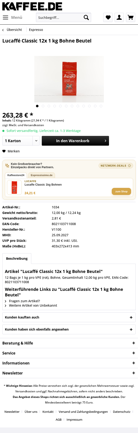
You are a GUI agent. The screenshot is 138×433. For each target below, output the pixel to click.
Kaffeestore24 (15, 175)
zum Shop (121, 191)
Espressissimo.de (42, 175)
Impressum (74, 419)
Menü (12, 17)
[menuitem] (12, 17)
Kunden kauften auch (22, 317)
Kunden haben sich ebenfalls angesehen (37, 329)
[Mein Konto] (119, 17)
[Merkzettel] (107, 17)
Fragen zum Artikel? (22, 301)
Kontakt (48, 412)
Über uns (31, 412)
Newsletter (11, 412)
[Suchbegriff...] (63, 17)
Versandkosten (34, 125)
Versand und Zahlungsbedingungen (83, 412)
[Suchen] (86, 17)
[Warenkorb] (130, 17)
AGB (58, 419)
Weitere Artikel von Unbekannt (31, 305)
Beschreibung (17, 258)
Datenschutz (121, 412)
